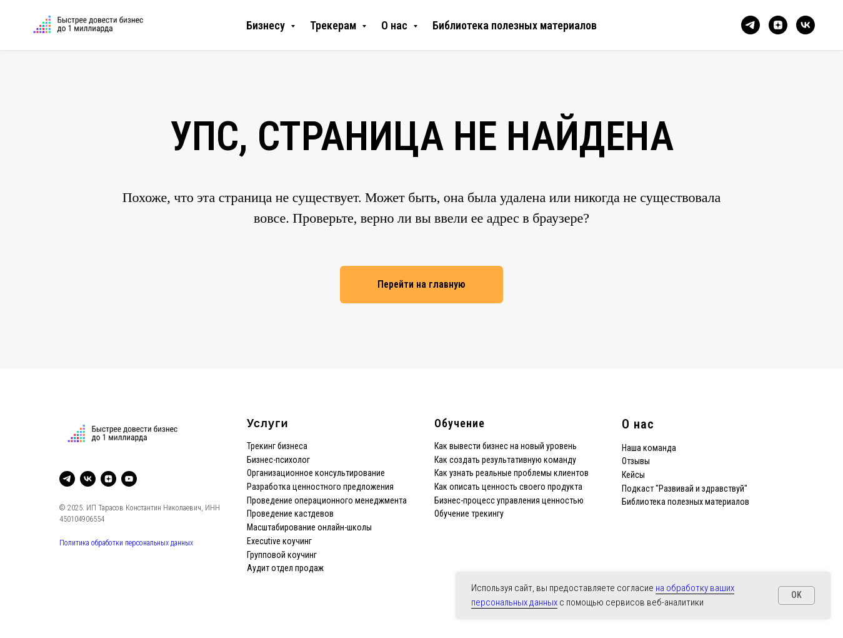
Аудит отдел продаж (285, 568)
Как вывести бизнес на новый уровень (505, 446)
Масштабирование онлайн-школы (309, 527)
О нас (395, 25)
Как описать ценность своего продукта (508, 487)
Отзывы (636, 461)
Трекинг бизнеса (277, 446)
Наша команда (649, 448)
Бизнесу (266, 25)
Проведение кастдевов (290, 514)
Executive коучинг (279, 541)
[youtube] (129, 479)
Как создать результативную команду (505, 460)
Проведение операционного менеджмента (327, 500)
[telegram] (750, 25)
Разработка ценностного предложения (320, 487)
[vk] (805, 25)
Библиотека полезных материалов (514, 25)
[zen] (778, 25)
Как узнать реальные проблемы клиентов (511, 473)
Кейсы (633, 475)
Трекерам (334, 25)
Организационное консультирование (316, 473)
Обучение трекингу (469, 514)
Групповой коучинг (282, 555)
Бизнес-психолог (278, 460)
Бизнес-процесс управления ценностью (509, 500)
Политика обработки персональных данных (126, 543)
